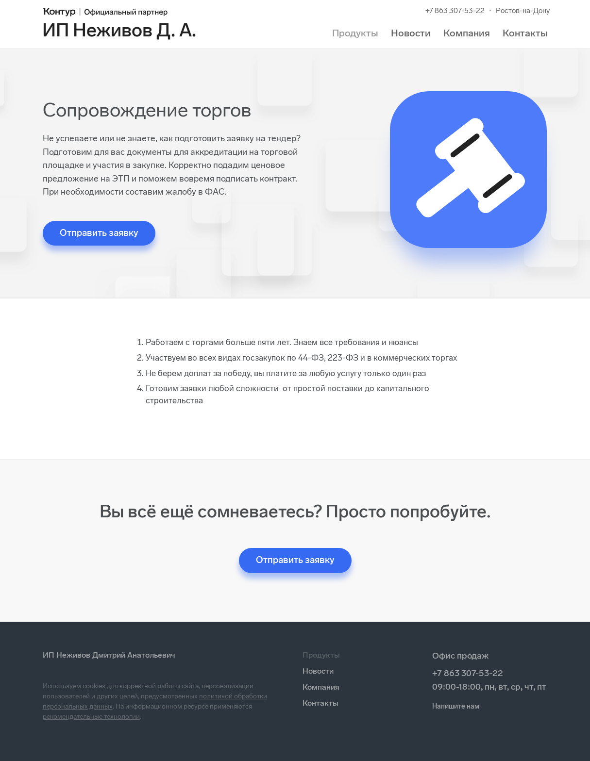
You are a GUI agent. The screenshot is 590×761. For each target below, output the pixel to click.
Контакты (525, 33)
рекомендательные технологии (91, 716)
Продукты (355, 33)
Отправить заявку (99, 232)
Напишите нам (455, 706)
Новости (411, 33)
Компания (466, 33)
